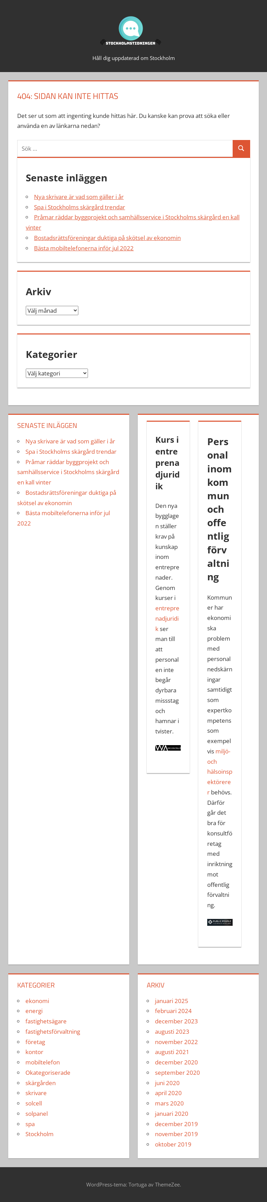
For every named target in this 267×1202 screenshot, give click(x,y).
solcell (33, 1103)
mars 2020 (169, 1103)
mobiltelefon (42, 1062)
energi (34, 1011)
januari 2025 (171, 1001)
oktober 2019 (173, 1144)
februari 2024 (173, 1011)
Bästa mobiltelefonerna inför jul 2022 (84, 248)
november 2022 (176, 1042)
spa (30, 1124)
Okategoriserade (47, 1072)
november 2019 (176, 1134)
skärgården (40, 1083)
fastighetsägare (46, 1021)
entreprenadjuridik (167, 618)
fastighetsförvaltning (52, 1031)
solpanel (36, 1114)
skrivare (36, 1093)
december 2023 (176, 1021)
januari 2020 (171, 1114)
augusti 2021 (172, 1052)
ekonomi (37, 1001)
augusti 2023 (172, 1031)
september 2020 (177, 1072)
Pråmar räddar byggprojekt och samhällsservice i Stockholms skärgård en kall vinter (68, 472)
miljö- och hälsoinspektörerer (219, 771)
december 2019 (176, 1124)
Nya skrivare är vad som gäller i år (79, 197)
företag (35, 1042)
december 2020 (176, 1062)
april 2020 (168, 1093)
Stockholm (39, 1134)
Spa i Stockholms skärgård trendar (79, 207)
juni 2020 (167, 1083)
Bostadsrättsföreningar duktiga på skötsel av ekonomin (107, 238)
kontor (34, 1052)
